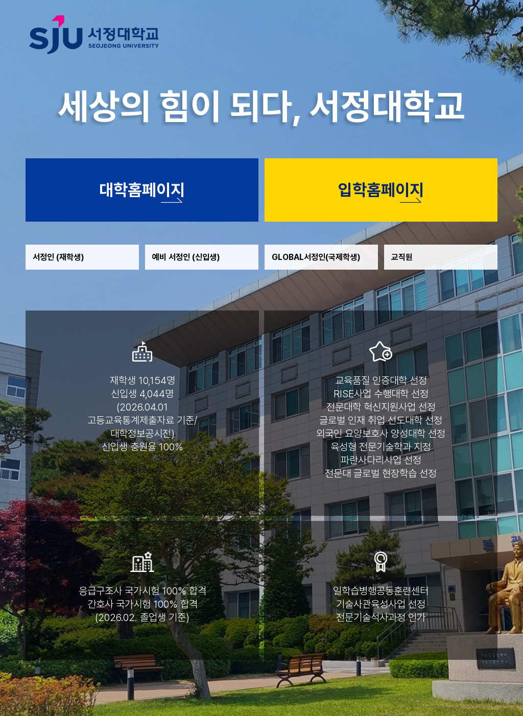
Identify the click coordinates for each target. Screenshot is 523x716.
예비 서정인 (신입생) (186, 257)
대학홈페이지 (142, 190)
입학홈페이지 (381, 190)
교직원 (402, 257)
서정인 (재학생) (58, 257)
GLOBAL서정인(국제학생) (316, 257)
